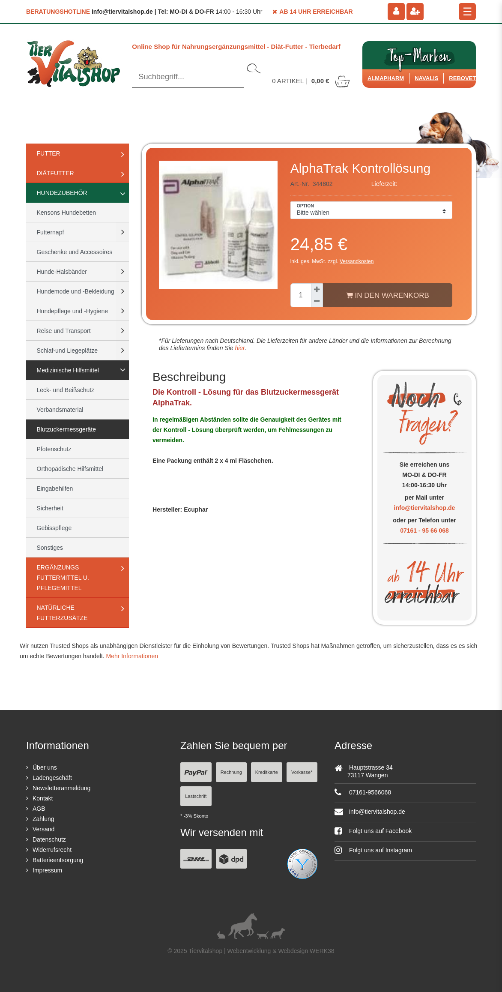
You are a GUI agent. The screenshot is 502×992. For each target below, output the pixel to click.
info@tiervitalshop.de (424, 507)
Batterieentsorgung (58, 860)
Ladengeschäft (52, 777)
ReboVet (462, 78)
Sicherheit (50, 508)
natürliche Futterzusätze (62, 612)
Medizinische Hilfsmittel (68, 370)
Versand (43, 829)
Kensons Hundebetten (66, 212)
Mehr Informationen (132, 656)
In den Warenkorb (387, 295)
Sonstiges (50, 547)
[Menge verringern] (317, 301)
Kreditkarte (266, 772)
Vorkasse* (302, 772)
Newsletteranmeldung (61, 788)
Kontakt (43, 798)
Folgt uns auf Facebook (373, 830)
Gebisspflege (54, 527)
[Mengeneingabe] (300, 295)
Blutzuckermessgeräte (66, 429)
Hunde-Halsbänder (62, 271)
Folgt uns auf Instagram (373, 850)
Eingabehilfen (55, 488)
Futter (48, 153)
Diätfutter (55, 173)
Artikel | (311, 80)
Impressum (47, 870)
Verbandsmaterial (60, 409)
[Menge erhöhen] (317, 289)
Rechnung (231, 772)
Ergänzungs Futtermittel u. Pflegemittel (63, 577)
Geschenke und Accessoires (75, 252)
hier (239, 348)
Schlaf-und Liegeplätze (67, 350)
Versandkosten (357, 261)
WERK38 (322, 950)
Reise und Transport (64, 330)
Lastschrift (195, 796)
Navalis (426, 78)
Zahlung (43, 818)
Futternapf (50, 232)
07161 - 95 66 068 (424, 530)
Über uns (45, 767)
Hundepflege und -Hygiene (72, 311)
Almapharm (386, 78)
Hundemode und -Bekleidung (75, 291)
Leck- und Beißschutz (66, 390)
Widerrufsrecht (52, 849)
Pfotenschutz (54, 449)
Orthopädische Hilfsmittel (70, 468)
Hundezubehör (62, 192)
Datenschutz (49, 839)
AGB (39, 808)
